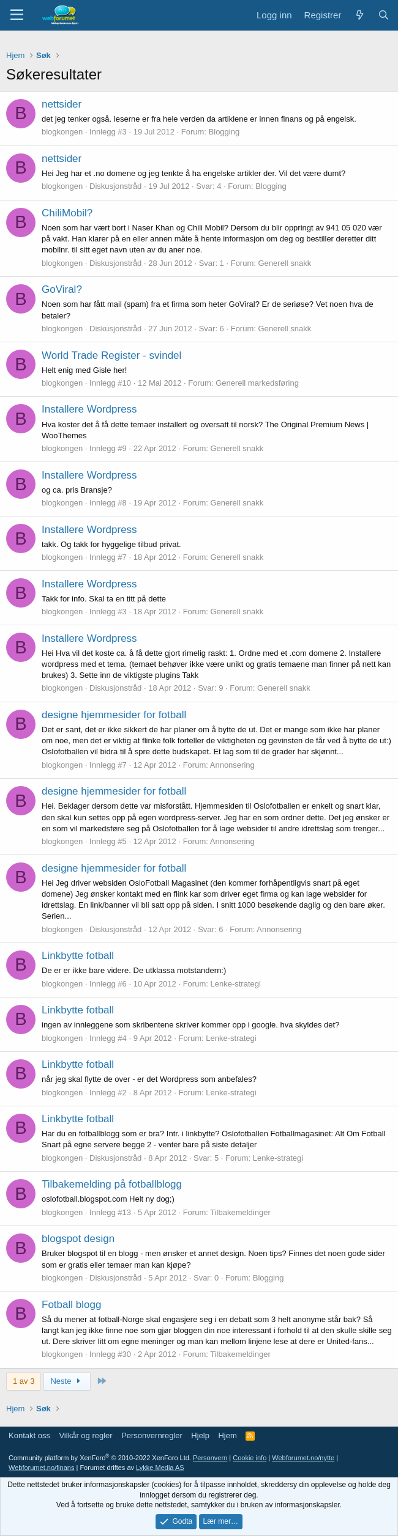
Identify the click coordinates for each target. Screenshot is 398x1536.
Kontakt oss (29, 1435)
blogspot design (78, 1238)
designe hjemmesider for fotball (114, 715)
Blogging (224, 131)
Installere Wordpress (89, 409)
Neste (66, 1381)
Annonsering (232, 765)
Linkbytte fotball (78, 955)
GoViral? (62, 289)
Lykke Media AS (160, 1467)
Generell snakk (285, 263)
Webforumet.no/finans (41, 1467)
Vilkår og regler (85, 1435)
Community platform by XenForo (100, 1457)
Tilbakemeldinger (240, 1212)
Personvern (210, 1457)
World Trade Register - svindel (111, 355)
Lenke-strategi (235, 983)
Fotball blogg (71, 1304)
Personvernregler (151, 1435)
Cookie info (249, 1457)
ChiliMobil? (67, 213)
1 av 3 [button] (23, 1381)
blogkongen (62, 131)
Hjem (227, 1435)
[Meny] (16, 15)
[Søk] (384, 15)
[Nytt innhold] (359, 15)
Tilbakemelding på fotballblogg (112, 1184)
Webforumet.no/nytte (303, 1457)
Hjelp (200, 1435)
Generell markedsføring (257, 383)
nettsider (61, 104)
